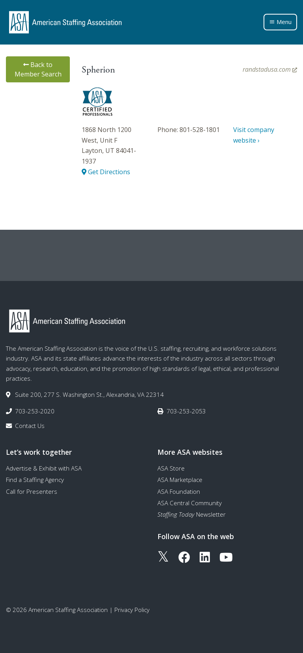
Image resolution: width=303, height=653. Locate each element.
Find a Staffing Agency (35, 480)
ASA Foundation (178, 491)
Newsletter (191, 514)
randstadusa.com (270, 69)
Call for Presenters (31, 491)
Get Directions (106, 171)
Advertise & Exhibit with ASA (44, 468)
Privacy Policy (132, 610)
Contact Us (30, 426)
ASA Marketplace (179, 480)
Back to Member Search (38, 69)
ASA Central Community (189, 503)
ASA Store (171, 468)
